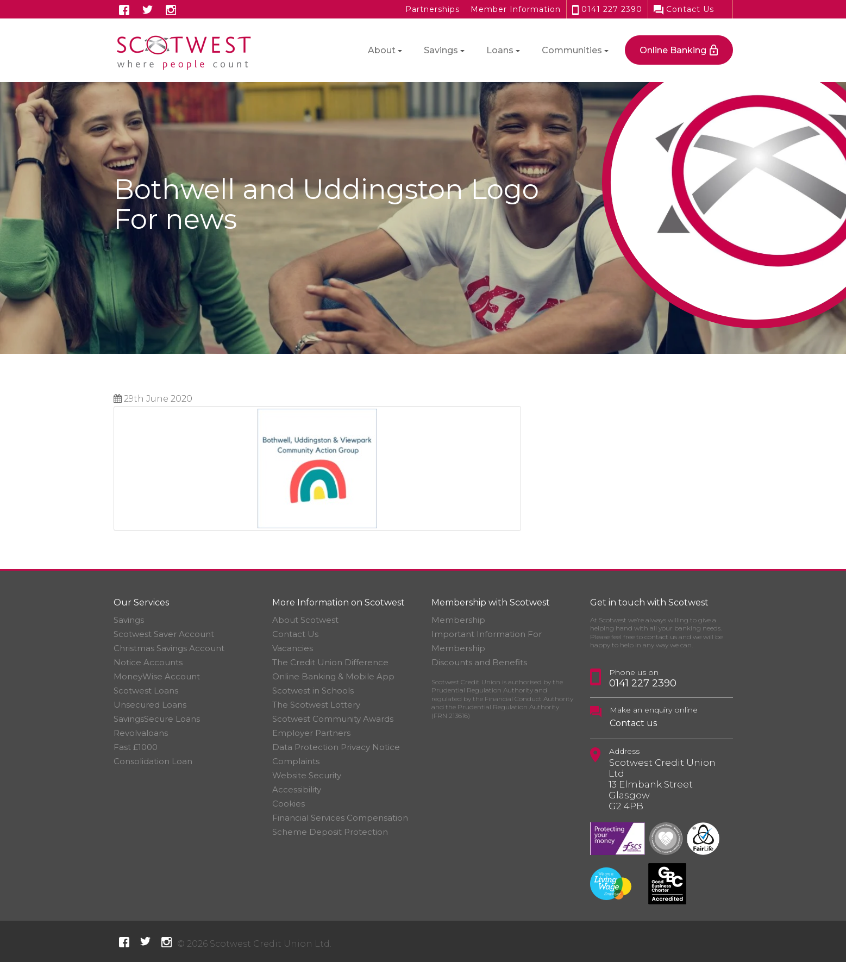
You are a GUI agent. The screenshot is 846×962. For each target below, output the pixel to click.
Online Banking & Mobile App (333, 676)
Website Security (306, 775)
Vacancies (292, 648)
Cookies (288, 803)
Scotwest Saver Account (164, 634)
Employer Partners (311, 733)
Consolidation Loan (153, 761)
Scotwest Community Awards (332, 719)
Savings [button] (441, 50)
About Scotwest (305, 620)
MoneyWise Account (157, 676)
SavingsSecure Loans (157, 719)
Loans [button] (499, 50)
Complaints (295, 761)
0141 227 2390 (607, 9)
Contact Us (684, 9)
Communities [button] (572, 50)
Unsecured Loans (150, 704)
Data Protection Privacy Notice (336, 747)
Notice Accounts (148, 662)
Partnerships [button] (432, 9)
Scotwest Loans (146, 690)
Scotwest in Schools (313, 690)
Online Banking (673, 50)
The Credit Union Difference (330, 662)
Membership (458, 620)
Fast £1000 (136, 747)
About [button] (382, 50)
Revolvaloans (141, 733)
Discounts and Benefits (479, 662)
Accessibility (296, 789)
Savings (129, 620)
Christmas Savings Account (169, 648)
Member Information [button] (516, 9)
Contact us (633, 723)
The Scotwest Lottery (316, 704)
